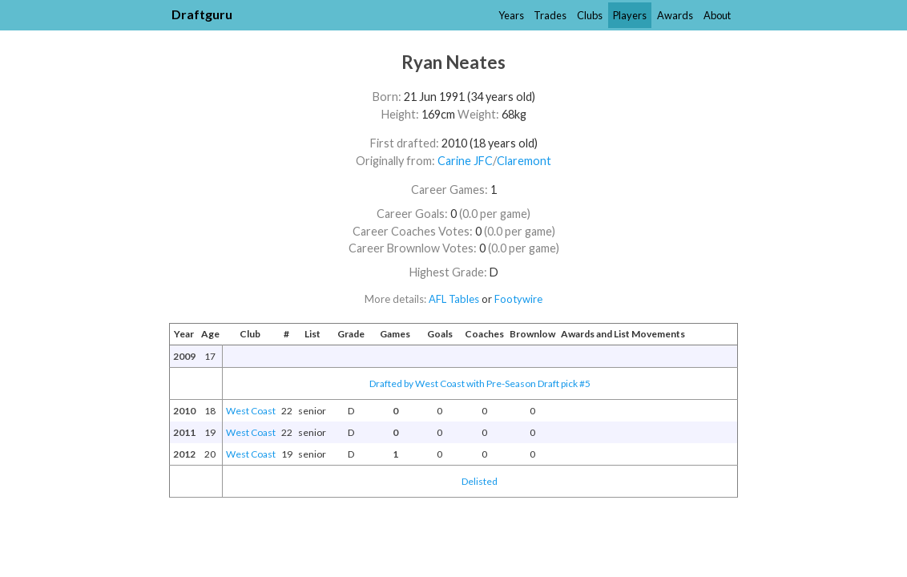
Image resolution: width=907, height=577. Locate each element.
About (717, 15)
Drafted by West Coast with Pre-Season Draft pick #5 (480, 383)
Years (511, 15)
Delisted (480, 481)
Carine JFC (465, 160)
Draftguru (201, 14)
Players (630, 15)
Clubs (590, 15)
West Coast (251, 411)
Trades (550, 15)
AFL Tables (454, 299)
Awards (675, 15)
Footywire (518, 299)
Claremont (524, 160)
